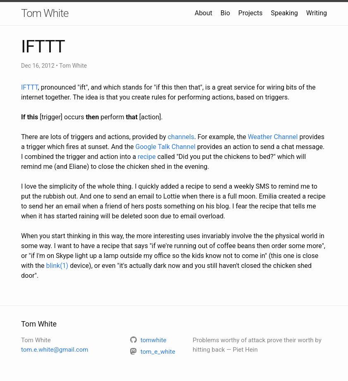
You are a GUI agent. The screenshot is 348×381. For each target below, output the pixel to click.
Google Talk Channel (165, 147)
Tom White (44, 13)
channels (181, 137)
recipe (147, 157)
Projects (250, 13)
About (203, 13)
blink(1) (57, 266)
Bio (225, 13)
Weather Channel (273, 137)
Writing (316, 13)
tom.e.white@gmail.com (54, 349)
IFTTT (29, 87)
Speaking (284, 13)
